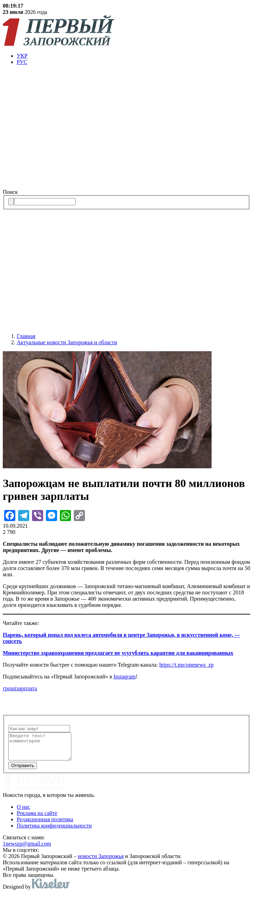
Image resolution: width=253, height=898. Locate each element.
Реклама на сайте (37, 818)
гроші (9, 688)
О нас (23, 812)
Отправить (22, 770)
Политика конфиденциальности (54, 831)
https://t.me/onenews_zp (186, 665)
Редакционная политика (45, 824)
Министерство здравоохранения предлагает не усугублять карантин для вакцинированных (118, 653)
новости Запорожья (101, 861)
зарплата (26, 688)
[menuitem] (133, 56)
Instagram (124, 676)
